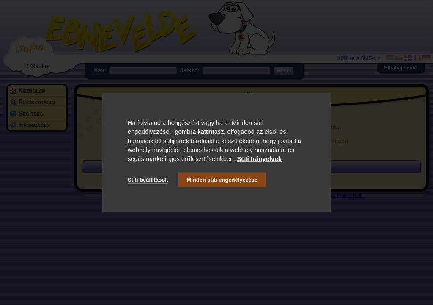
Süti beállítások (148, 179)
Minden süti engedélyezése (222, 179)
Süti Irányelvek (259, 158)
